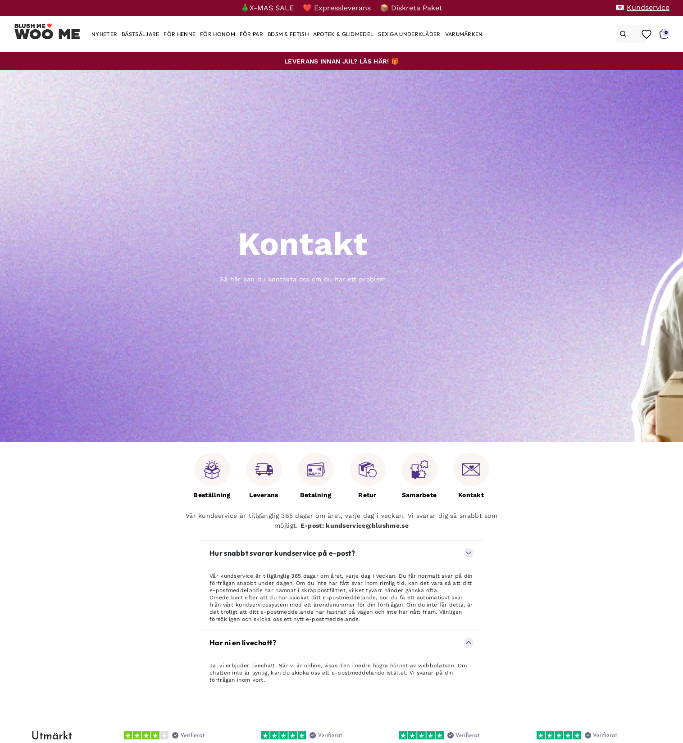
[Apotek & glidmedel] (343, 34)
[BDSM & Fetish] (288, 34)
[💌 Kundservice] (642, 7)
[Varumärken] (464, 34)
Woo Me (47, 34)
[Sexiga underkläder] (409, 34)
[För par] (251, 34)
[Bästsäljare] (140, 34)
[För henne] (180, 34)
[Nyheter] (104, 34)
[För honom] (217, 34)
